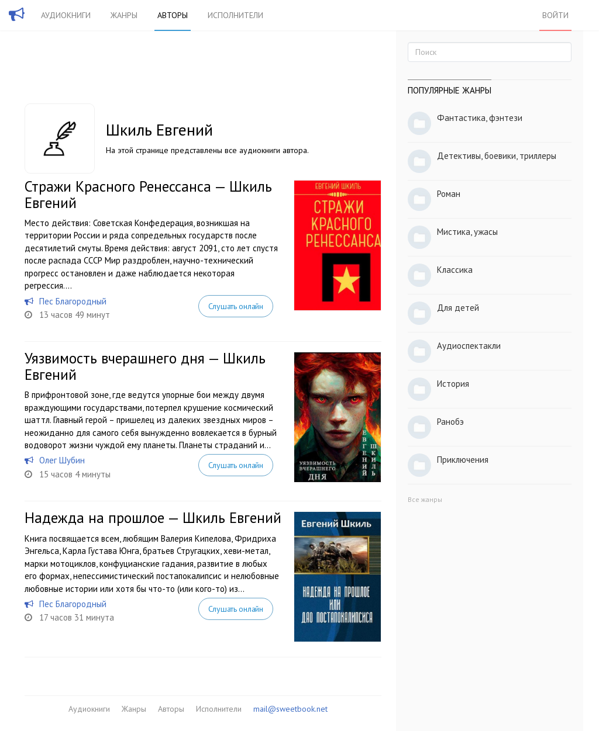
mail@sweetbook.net (290, 709)
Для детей (458, 307)
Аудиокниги (66, 15)
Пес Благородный (72, 301)
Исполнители (235, 15)
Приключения (462, 459)
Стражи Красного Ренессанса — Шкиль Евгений (148, 194)
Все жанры (425, 499)
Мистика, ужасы (467, 231)
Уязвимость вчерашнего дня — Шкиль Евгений (145, 366)
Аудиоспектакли (469, 345)
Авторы (172, 15)
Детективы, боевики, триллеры (496, 155)
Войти (555, 15)
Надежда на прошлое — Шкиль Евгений (153, 517)
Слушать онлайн (235, 306)
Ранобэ (450, 421)
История (453, 383)
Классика (455, 269)
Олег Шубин (62, 460)
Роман (448, 193)
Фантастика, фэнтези (479, 117)
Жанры (124, 15)
